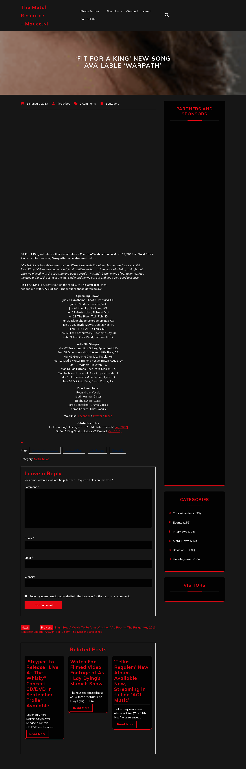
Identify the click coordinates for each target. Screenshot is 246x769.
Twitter (97, 416)
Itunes (108, 416)
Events (177, 522)
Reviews (179, 550)
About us (112, 11)
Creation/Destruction (45, 450)
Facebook (84, 416)
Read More (37, 734)
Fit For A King (73, 450)
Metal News (41, 459)
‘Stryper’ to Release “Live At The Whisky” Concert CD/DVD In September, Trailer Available (42, 683)
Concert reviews (184, 513)
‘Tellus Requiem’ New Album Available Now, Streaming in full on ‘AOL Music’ (131, 681)
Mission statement (139, 11)
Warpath (118, 450)
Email (29, 557)
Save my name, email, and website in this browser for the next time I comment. (80, 596)
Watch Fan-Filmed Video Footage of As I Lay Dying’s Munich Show (87, 672)
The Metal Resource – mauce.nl (35, 15)
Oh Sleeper (97, 450)
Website (30, 577)
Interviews (180, 531)
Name (29, 538)
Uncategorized (182, 559)
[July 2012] (121, 427)
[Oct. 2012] (114, 431)
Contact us (88, 19)
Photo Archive (89, 11)
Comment (32, 487)
